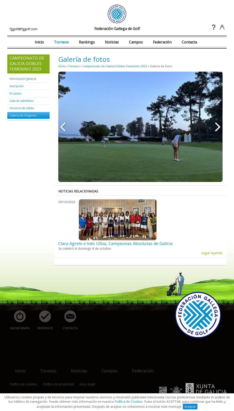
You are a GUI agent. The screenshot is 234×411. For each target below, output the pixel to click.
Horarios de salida (22, 108)
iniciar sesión (18, 320)
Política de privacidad (58, 384)
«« (62, 127)
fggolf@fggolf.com (23, 29)
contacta (68, 320)
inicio (61, 66)
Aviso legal (87, 384)
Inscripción (17, 86)
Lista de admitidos (22, 101)
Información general (23, 79)
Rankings (87, 42)
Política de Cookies (128, 401)
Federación (162, 42)
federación (140, 368)
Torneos (61, 42)
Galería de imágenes (23, 115)
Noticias (112, 42)
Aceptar (190, 406)
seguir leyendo (212, 253)
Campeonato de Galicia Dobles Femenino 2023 (114, 66)
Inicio (39, 42)
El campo (15, 93)
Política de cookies (23, 384)
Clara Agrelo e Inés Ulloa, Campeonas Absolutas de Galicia (115, 243)
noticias (76, 368)
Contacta (189, 42)
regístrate (42, 320)
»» (218, 127)
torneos (45, 368)
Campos (136, 42)
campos (106, 368)
